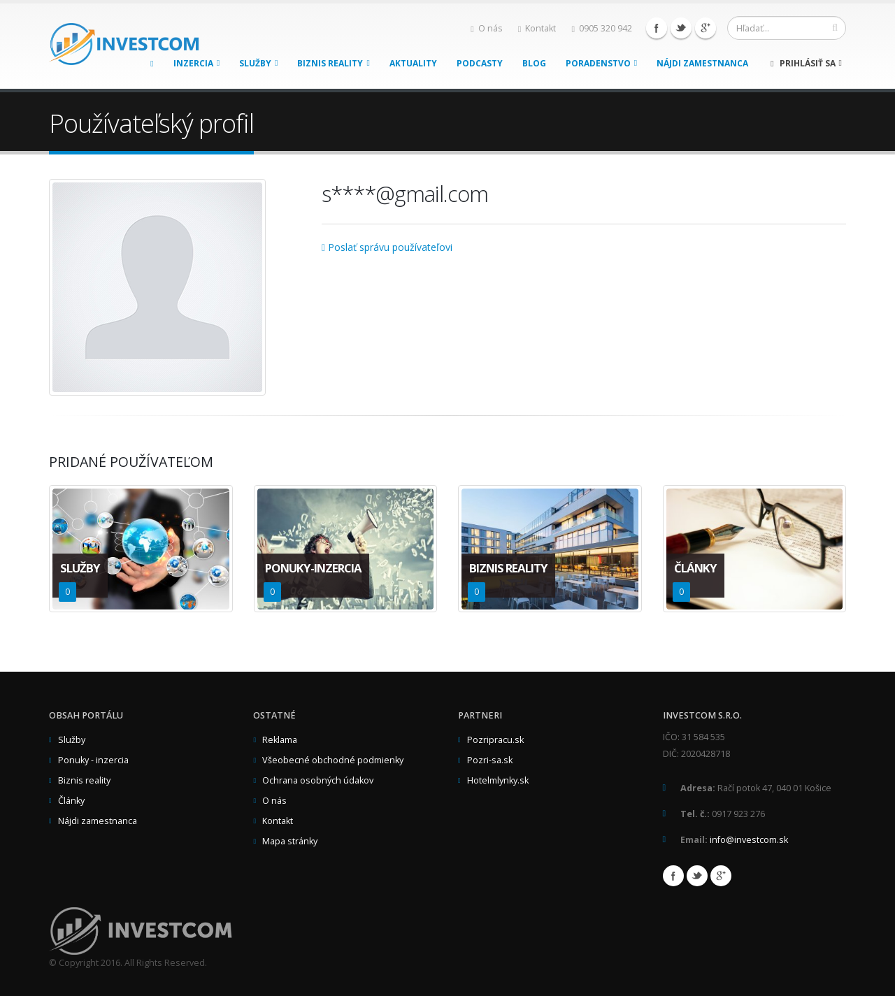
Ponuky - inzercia (93, 760)
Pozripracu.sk (495, 740)
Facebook (656, 27)
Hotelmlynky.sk (498, 780)
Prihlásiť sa (806, 63)
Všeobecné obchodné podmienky (332, 760)
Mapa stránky (289, 841)
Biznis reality (333, 63)
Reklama (279, 740)
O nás (487, 28)
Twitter (681, 27)
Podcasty (480, 63)
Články (71, 801)
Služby (258, 63)
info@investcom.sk (749, 840)
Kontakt (537, 28)
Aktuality (413, 63)
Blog (534, 63)
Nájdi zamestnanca (702, 63)
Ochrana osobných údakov (317, 780)
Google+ (705, 27)
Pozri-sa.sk (490, 760)
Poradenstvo (601, 63)
